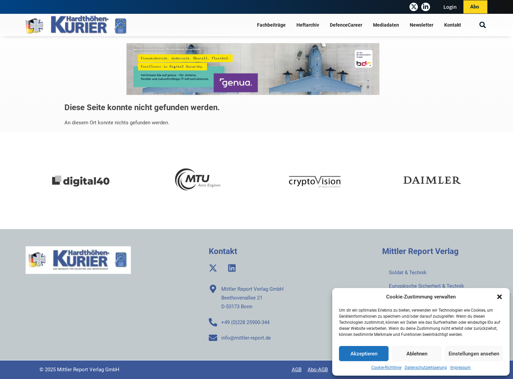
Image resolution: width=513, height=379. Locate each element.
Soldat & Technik (408, 273)
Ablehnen (416, 354)
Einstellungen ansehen (474, 354)
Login (450, 6)
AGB (297, 370)
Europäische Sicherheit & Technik (426, 286)
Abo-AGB (318, 370)
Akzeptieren (363, 354)
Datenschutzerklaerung (426, 367)
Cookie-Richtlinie (386, 367)
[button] (499, 296)
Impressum (460, 367)
